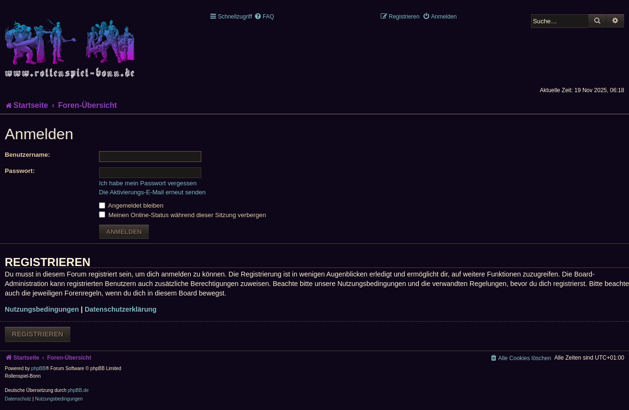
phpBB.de (78, 390)
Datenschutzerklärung (121, 309)
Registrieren (37, 334)
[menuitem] (264, 16)
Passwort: (20, 170)
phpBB (38, 368)
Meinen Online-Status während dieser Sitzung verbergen (182, 215)
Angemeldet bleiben (131, 205)
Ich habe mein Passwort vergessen (148, 183)
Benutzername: (27, 154)
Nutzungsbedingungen (42, 309)
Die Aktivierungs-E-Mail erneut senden (152, 192)
